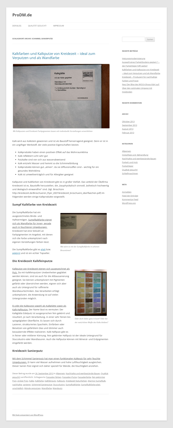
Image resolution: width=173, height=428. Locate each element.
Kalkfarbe (39, 380)
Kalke (31, 380)
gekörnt (16, 253)
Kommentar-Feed (130, 199)
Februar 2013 (128, 132)
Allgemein (60, 373)
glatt (43, 249)
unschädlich (17, 388)
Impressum (58, 25)
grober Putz (22, 380)
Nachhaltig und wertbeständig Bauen (83, 373)
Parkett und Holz (130, 162)
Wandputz (57, 388)
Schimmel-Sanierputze (42, 384)
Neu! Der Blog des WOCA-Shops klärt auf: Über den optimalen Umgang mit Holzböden (140, 88)
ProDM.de (22, 15)
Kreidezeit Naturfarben (76, 380)
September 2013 (129, 125)
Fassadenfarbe (84, 377)
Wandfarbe (47, 388)
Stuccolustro (59, 384)
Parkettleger (127, 166)
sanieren (27, 384)
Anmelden (126, 192)
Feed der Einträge (130, 195)
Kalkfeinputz (50, 380)
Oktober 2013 (128, 121)
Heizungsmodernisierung (133, 58)
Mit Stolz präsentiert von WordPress (27, 415)
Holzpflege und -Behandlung (135, 154)
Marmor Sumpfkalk (97, 380)
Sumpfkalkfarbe (73, 384)
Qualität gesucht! (37, 25)
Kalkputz (61, 380)
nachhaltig (17, 384)
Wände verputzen (32, 388)
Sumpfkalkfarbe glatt (90, 384)
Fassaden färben (53, 377)
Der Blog (16, 25)
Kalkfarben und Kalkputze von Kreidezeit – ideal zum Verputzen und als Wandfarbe (53, 55)
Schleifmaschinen (130, 173)
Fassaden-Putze (69, 377)
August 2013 (127, 129)
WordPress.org (129, 203)
